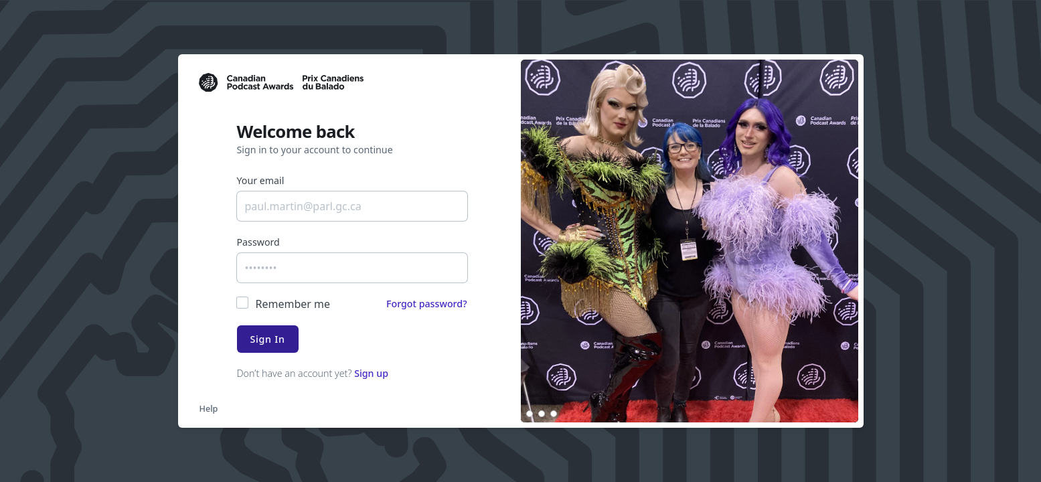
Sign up (371, 373)
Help (208, 408)
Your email (261, 180)
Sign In (267, 339)
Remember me (293, 304)
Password (258, 242)
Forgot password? (426, 303)
